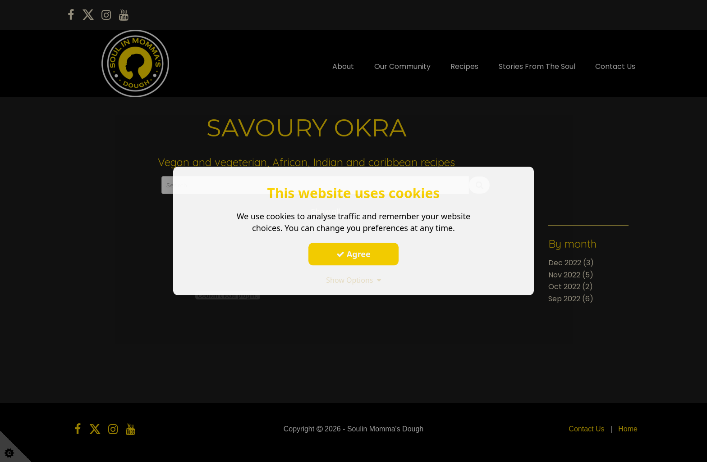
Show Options (353, 280)
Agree (353, 254)
